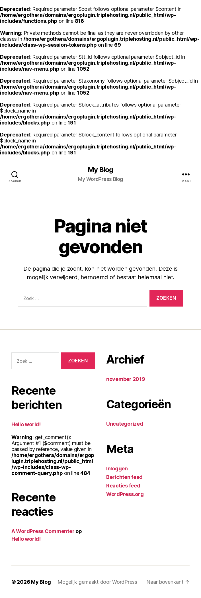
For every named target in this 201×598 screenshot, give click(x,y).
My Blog (100, 169)
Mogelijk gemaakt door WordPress (97, 582)
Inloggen (117, 469)
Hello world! (26, 424)
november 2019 (125, 379)
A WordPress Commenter (42, 531)
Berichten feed (124, 477)
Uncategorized (124, 424)
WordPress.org (125, 494)
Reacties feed (123, 486)
